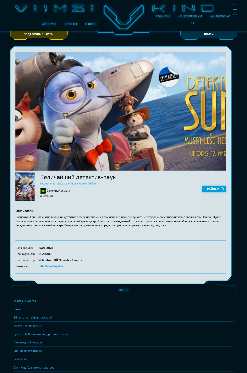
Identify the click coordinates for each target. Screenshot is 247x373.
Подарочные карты (38, 34)
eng (235, 13)
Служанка (20, 359)
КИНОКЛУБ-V (220, 16)
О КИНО (90, 23)
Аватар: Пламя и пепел (28, 350)
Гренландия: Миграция (28, 342)
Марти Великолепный (28, 325)
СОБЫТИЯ (163, 16)
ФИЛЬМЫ (49, 23)
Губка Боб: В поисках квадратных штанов (41, 334)
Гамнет (18, 309)
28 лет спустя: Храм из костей (33, 317)
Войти (209, 34)
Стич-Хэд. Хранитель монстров (34, 367)
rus (235, 9)
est (235, 4)
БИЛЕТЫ (70, 23)
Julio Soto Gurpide (50, 266)
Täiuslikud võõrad (25, 300)
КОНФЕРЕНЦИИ (190, 16)
